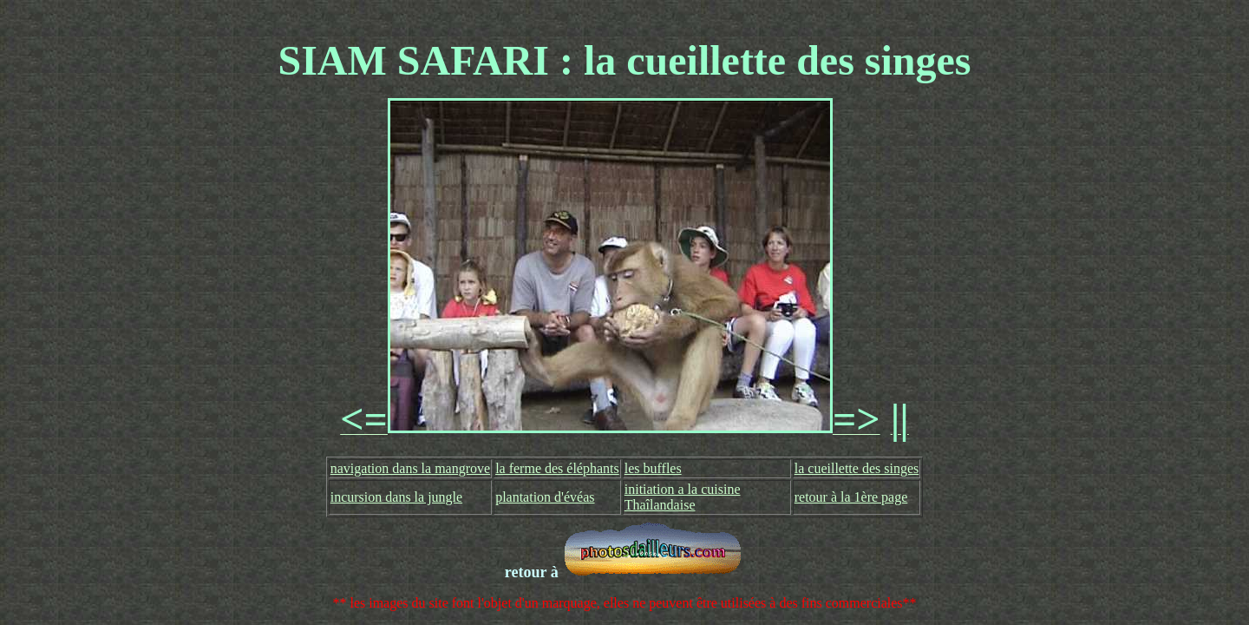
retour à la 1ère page (851, 497)
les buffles (653, 468)
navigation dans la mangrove (410, 468)
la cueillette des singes (857, 468)
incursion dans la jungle (396, 497)
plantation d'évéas (544, 497)
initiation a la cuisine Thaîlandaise (682, 497)
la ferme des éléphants (557, 468)
